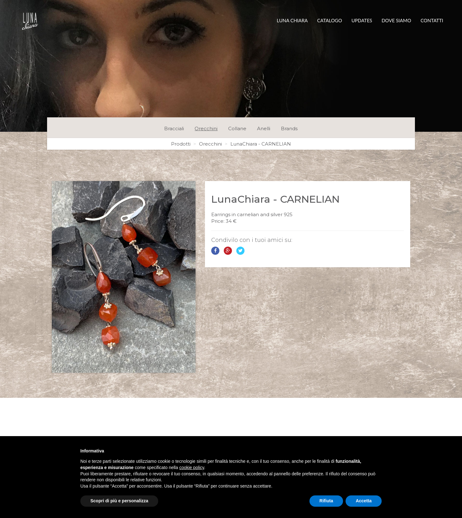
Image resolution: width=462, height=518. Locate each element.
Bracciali (174, 128)
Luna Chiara (292, 20)
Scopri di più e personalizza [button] (119, 500)
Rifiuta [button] (326, 500)
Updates (362, 20)
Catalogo (329, 20)
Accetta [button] (364, 500)
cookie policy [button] (191, 467)
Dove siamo (396, 20)
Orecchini (206, 128)
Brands (289, 128)
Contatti (432, 20)
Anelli (263, 128)
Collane (237, 128)
